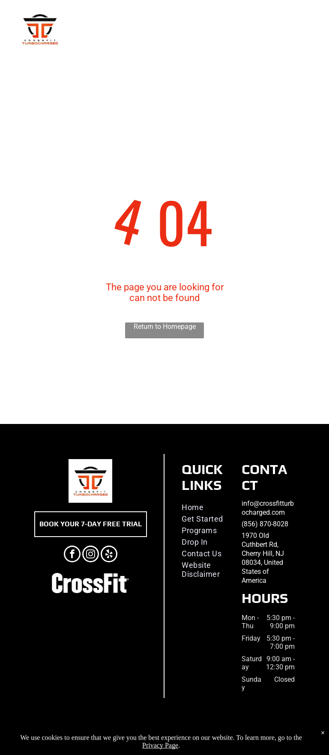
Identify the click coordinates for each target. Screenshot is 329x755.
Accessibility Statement (206, 735)
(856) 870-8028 (265, 524)
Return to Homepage (165, 326)
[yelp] (109, 555)
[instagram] (90, 555)
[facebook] (72, 555)
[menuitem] (209, 507)
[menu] (310, 29)
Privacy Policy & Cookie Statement (135, 735)
